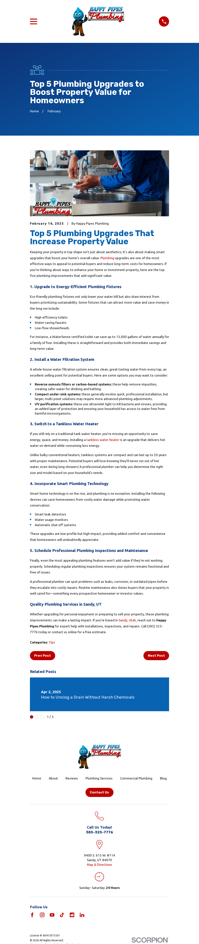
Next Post (156, 655)
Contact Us (99, 792)
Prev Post (42, 655)
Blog (163, 778)
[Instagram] (42, 915)
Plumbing (107, 258)
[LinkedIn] (82, 915)
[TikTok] (62, 915)
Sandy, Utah (127, 620)
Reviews (71, 778)
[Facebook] (32, 915)
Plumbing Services (99, 778)
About (53, 778)
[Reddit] (72, 915)
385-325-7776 (99, 832)
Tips (52, 642)
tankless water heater (102, 440)
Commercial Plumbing (136, 778)
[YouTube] (52, 915)
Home (36, 778)
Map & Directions (99, 864)
